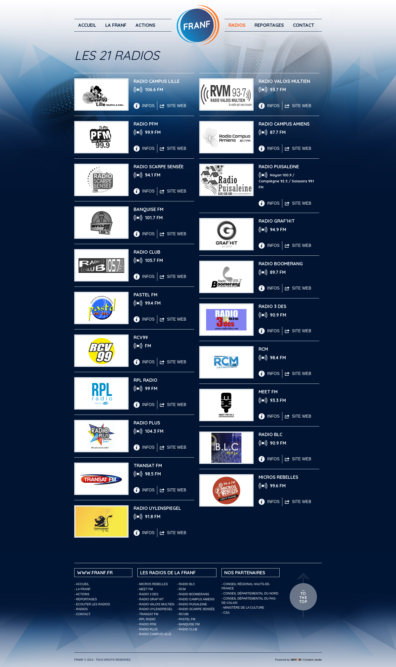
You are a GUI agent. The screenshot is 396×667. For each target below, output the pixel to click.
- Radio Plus (147, 629)
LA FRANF (116, 25)
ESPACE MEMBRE (301, 10)
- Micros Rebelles (152, 584)
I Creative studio (306, 659)
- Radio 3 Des (147, 594)
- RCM (181, 589)
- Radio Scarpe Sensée (196, 609)
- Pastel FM (186, 619)
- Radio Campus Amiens (196, 599)
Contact (303, 25)
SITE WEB (173, 106)
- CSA (225, 612)
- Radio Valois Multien (155, 604)
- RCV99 (183, 614)
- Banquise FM (188, 624)
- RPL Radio (146, 619)
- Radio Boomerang (193, 594)
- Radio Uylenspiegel (155, 609)
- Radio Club (187, 629)
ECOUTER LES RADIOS (93, 604)
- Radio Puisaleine (192, 604)
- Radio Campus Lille (154, 634)
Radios (237, 25)
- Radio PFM (146, 624)
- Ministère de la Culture (242, 607)
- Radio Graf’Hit (150, 599)
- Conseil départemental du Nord (249, 593)
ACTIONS (145, 25)
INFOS (144, 106)
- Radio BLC (186, 584)
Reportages (269, 25)
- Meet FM (145, 589)
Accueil (87, 25)
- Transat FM (147, 614)
